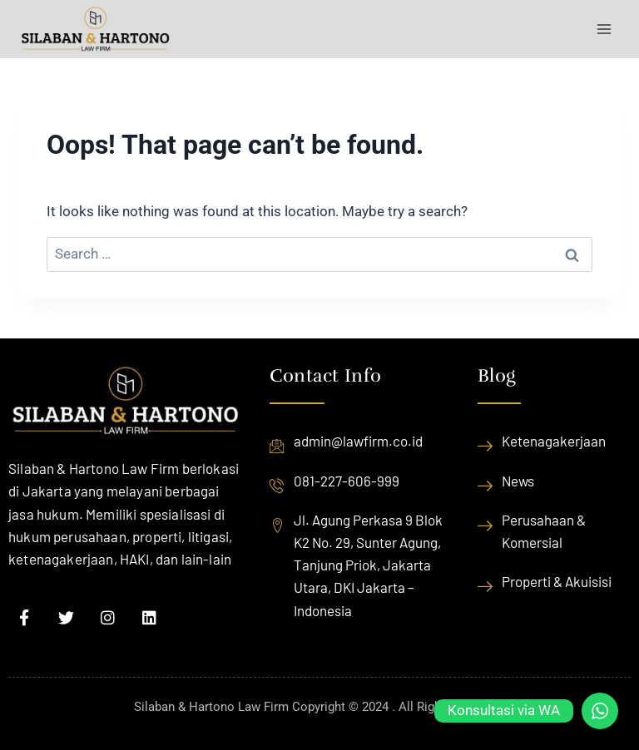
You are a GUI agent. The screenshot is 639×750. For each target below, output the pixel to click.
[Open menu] (603, 29)
